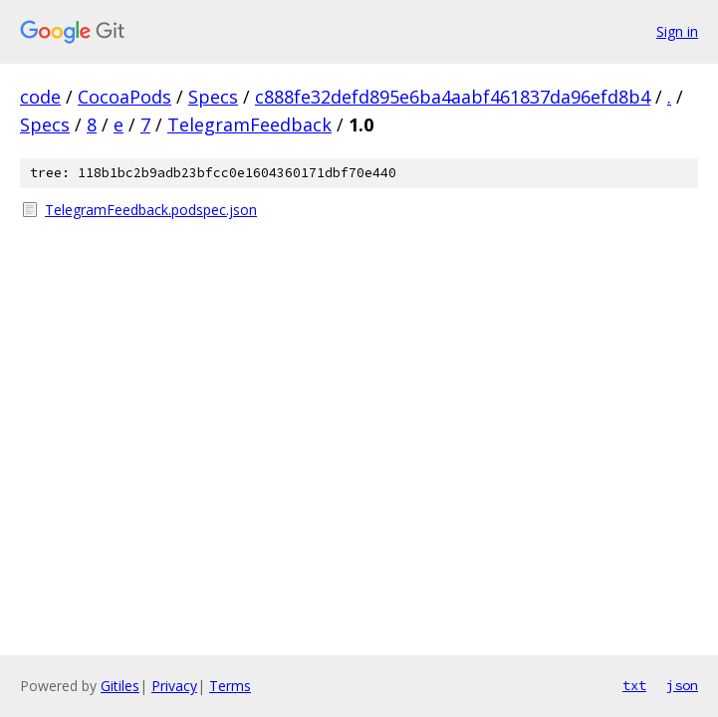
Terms (230, 685)
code (40, 97)
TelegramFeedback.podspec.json (151, 209)
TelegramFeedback (249, 124)
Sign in (677, 31)
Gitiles (120, 685)
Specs (213, 97)
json (682, 685)
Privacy (174, 685)
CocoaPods (124, 97)
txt (634, 685)
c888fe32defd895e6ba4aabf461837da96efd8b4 (452, 97)
